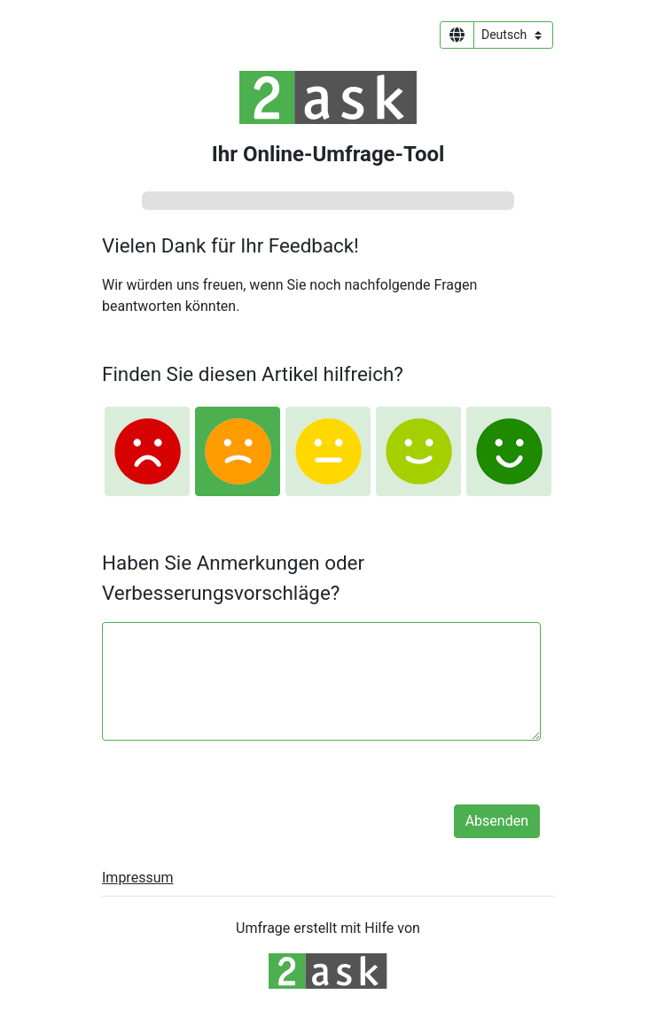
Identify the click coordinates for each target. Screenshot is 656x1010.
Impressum (138, 877)
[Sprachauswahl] (513, 35)
